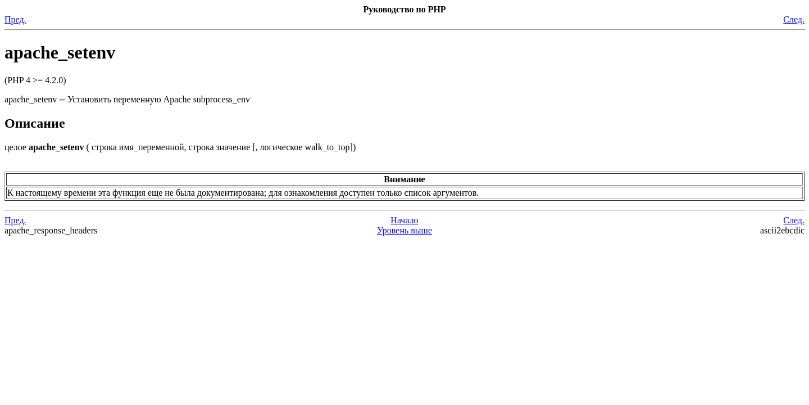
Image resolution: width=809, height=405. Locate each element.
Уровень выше (404, 230)
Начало (404, 220)
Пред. (15, 19)
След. (794, 19)
